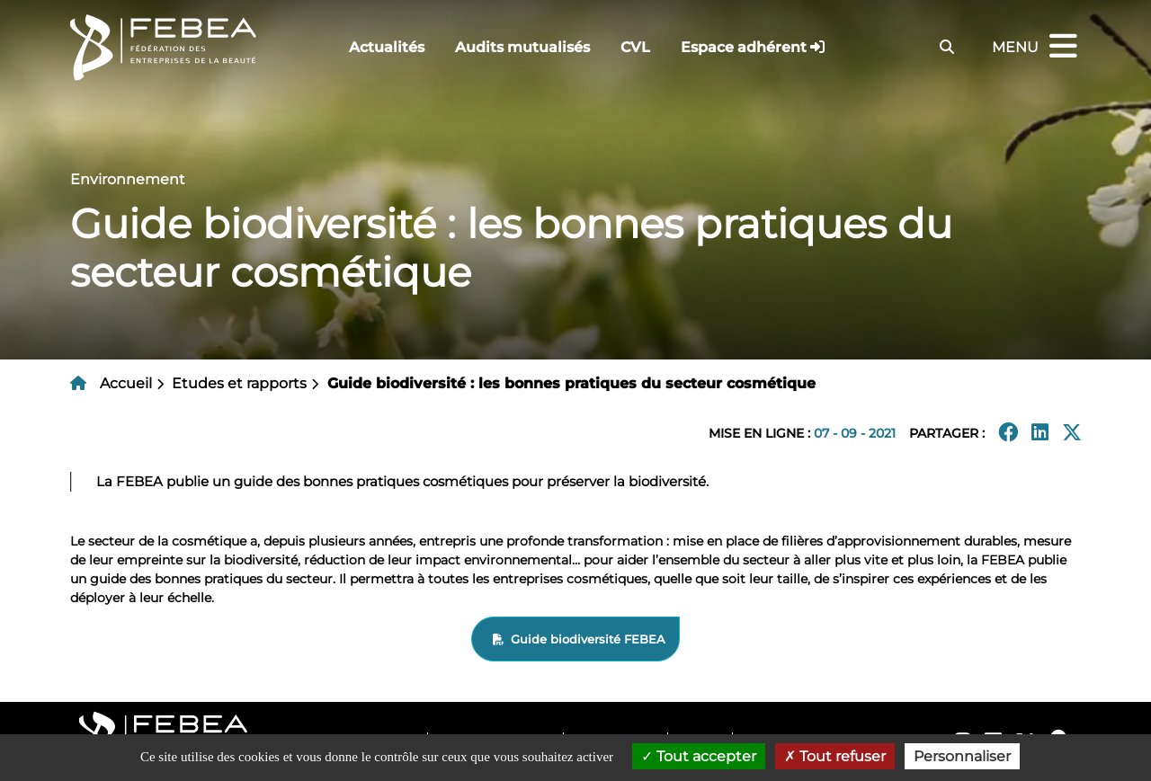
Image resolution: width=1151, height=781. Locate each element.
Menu (1037, 47)
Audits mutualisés (522, 47)
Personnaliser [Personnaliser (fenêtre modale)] (962, 756)
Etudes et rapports (239, 383)
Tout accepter (698, 756)
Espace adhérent (744, 47)
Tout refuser (835, 756)
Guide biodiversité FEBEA (588, 639)
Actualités (386, 47)
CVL (635, 47)
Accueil (126, 383)
